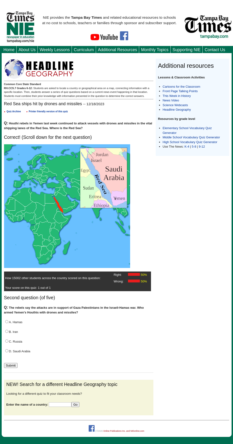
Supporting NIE (187, 49)
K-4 (186, 146)
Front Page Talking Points (180, 91)
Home (9, 49)
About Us (27, 49)
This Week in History (177, 96)
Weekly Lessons (55, 49)
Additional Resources (117, 49)
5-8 (194, 146)
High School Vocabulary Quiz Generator (190, 142)
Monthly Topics (154, 49)
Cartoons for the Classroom (181, 86)
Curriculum (84, 49)
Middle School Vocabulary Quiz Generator (191, 137)
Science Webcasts (175, 105)
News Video (171, 100)
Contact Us (215, 49)
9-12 (202, 146)
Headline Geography (177, 109)
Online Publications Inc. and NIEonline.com (123, 431)
